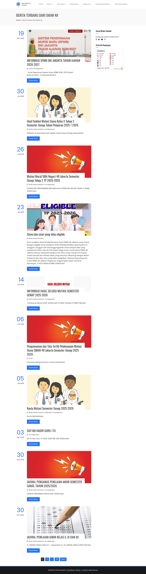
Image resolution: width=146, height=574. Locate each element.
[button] (96, 39)
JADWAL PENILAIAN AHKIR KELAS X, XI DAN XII (53, 537)
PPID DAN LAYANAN (121, 4)
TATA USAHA (61, 4)
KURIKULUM (87, 4)
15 (57, 559)
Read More (33, 80)
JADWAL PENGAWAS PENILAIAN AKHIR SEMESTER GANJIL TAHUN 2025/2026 (54, 483)
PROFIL (50, 4)
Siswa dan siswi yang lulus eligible (46, 234)
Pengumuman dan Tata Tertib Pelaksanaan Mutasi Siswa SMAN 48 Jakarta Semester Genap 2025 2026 (54, 350)
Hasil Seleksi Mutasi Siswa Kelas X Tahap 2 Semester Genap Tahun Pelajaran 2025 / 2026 (52, 123)
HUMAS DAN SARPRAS (103, 4)
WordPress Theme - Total (76, 570)
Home (41, 4)
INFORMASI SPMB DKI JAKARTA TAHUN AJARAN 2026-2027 (53, 62)
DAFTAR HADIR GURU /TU (41, 430)
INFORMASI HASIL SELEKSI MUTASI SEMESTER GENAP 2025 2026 (53, 293)
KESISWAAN (74, 4)
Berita (31, 69)
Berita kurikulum (38, 129)
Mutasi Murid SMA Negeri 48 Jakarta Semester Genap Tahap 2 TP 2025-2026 (53, 178)
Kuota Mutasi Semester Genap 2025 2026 (50, 408)
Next (63, 559)
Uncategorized (38, 69)
